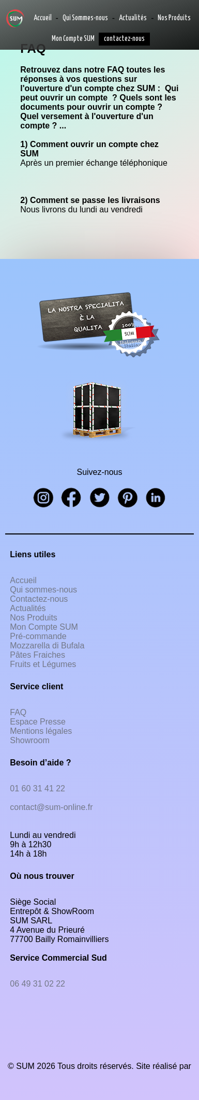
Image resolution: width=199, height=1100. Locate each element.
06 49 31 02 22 (37, 983)
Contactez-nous (39, 599)
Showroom (29, 740)
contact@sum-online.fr (51, 807)
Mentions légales (41, 731)
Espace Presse (38, 721)
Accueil (43, 18)
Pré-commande (38, 636)
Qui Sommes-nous (85, 18)
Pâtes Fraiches (37, 654)
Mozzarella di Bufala (47, 645)
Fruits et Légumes (43, 664)
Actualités (133, 18)
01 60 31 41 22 (37, 788)
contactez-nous (124, 38)
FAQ (18, 712)
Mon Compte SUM (73, 38)
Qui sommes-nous (43, 589)
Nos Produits (174, 18)
